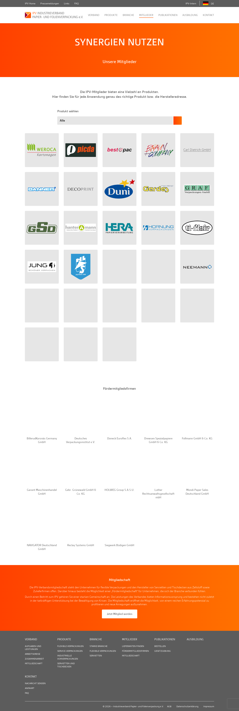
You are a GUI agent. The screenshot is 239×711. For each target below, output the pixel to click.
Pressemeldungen (49, 3)
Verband (93, 15)
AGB (169, 706)
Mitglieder (146, 15)
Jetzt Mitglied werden (119, 614)
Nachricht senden (35, 683)
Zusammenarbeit (34, 658)
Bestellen (160, 646)
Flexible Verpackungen (70, 646)
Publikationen (167, 15)
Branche (128, 15)
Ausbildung (190, 15)
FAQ (76, 3)
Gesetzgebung (162, 650)
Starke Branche (98, 646)
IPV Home (30, 3)
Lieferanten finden (133, 646)
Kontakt (208, 15)
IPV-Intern (191, 3)
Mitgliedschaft (33, 663)
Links (66, 3)
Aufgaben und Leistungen (33, 648)
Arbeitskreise (32, 653)
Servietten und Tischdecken (66, 665)
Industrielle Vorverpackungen (67, 657)
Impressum (208, 706)
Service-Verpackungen (70, 650)
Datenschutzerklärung (187, 706)
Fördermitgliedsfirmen (135, 650)
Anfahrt (29, 688)
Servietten (96, 655)
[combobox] (119, 120)
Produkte (111, 15)
